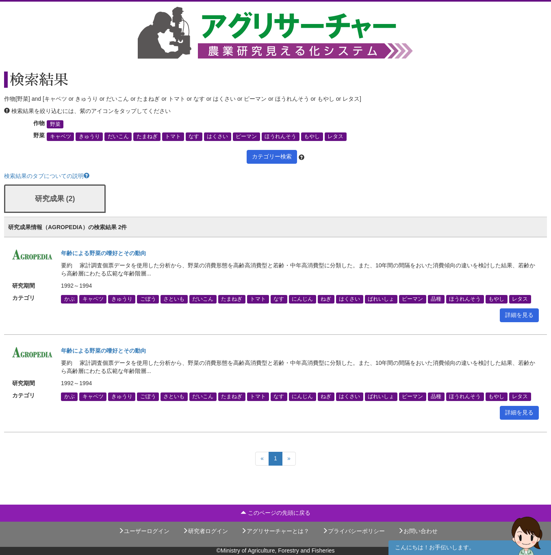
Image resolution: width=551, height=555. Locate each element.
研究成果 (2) (55, 199)
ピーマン (246, 136)
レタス (335, 136)
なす (194, 136)
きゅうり (89, 136)
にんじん (302, 299)
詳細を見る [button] (519, 315)
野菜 (55, 124)
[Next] (289, 459)
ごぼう (148, 299)
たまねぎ (147, 136)
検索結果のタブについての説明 (46, 176)
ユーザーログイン (143, 531)
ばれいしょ (381, 299)
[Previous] (262, 459)
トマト (173, 136)
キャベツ (60, 136)
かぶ (69, 299)
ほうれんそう (280, 136)
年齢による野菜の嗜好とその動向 (103, 253)
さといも (173, 299)
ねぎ (326, 299)
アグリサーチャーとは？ (275, 531)
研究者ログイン (205, 531)
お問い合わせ (418, 531)
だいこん (118, 136)
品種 (436, 299)
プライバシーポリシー (353, 531)
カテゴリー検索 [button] (272, 156)
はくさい (217, 136)
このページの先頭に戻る (275, 512)
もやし (312, 136)
